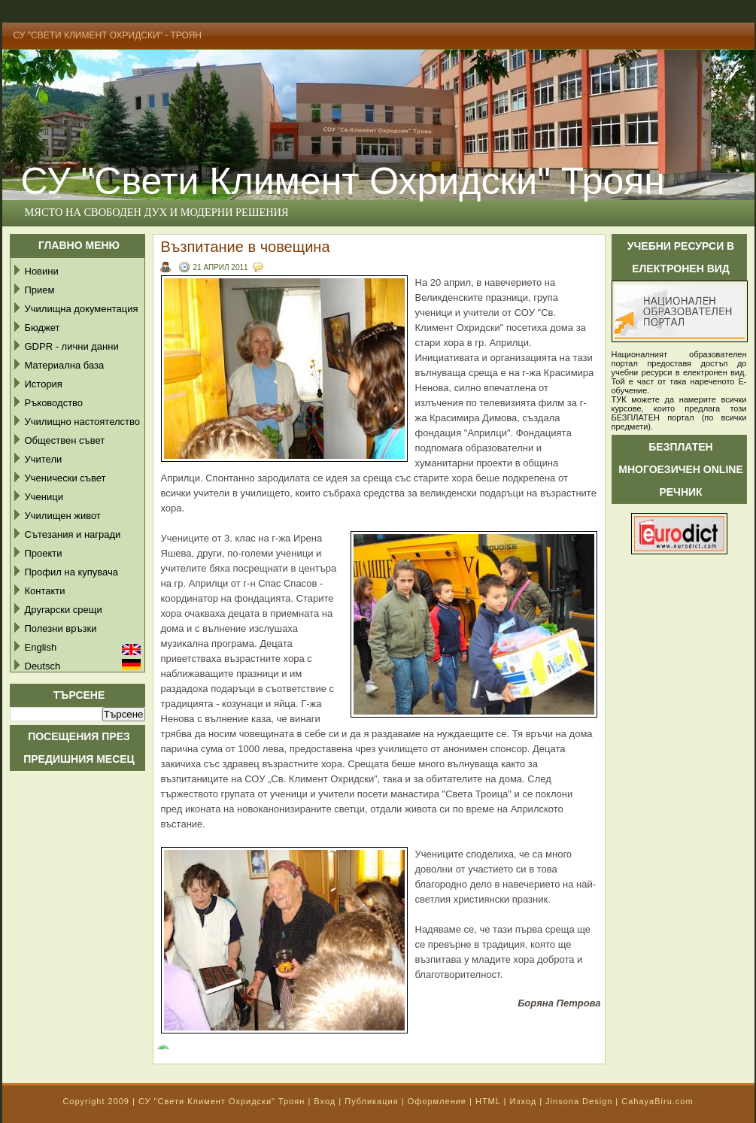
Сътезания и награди (73, 534)
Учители (43, 459)
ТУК (619, 399)
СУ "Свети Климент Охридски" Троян (221, 1101)
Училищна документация (81, 308)
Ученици (44, 496)
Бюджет (42, 327)
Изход (522, 1101)
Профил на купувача (72, 572)
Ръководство (54, 402)
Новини (42, 271)
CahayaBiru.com (657, 1101)
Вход (324, 1101)
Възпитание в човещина (245, 246)
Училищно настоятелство (82, 421)
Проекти (43, 553)
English (41, 647)
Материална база (65, 365)
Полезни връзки (61, 628)
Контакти (45, 590)
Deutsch (43, 666)
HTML (488, 1101)
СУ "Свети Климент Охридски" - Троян (108, 35)
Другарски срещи (63, 609)
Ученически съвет (65, 478)
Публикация (371, 1101)
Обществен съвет (65, 440)
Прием (40, 290)
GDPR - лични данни (72, 346)
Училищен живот (63, 515)
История (43, 384)
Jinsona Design (578, 1101)
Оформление (437, 1101)
